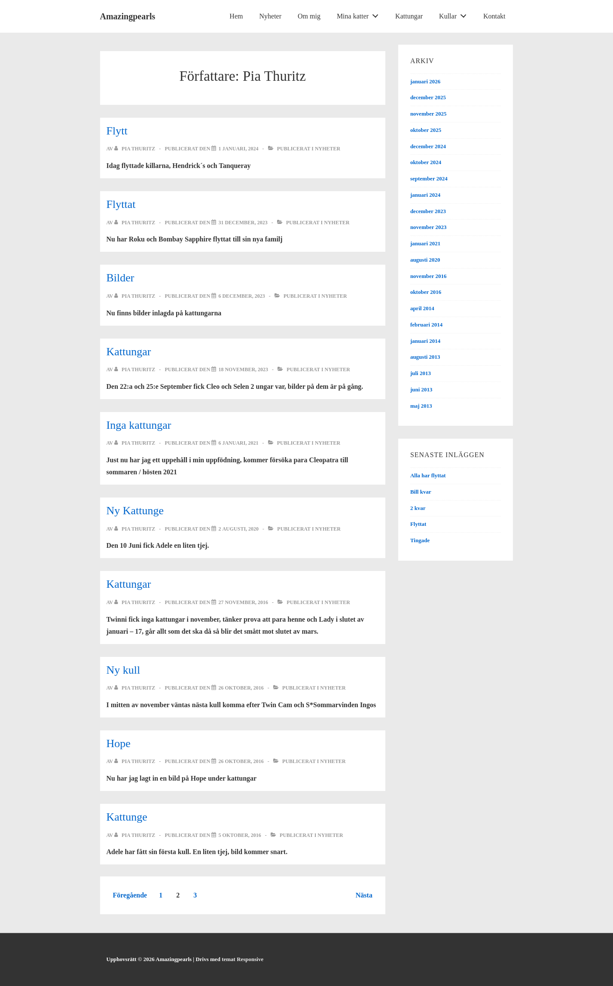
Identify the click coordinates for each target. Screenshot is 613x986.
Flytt (117, 131)
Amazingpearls (128, 16)
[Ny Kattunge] (238, 529)
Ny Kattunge (135, 510)
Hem (236, 16)
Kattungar (409, 16)
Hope (119, 743)
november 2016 (428, 276)
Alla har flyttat (428, 475)
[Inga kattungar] (238, 443)
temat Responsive (242, 959)
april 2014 (422, 308)
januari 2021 (425, 243)
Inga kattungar (139, 425)
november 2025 (428, 113)
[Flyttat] (242, 223)
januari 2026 (425, 81)
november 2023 (428, 227)
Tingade (420, 540)
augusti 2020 (425, 259)
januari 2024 (425, 195)
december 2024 (428, 146)
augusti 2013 (425, 357)
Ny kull (123, 670)
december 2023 (428, 211)
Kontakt (494, 16)
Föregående (130, 895)
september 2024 (429, 178)
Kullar (455, 14)
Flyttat (121, 204)
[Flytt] (238, 149)
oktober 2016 (425, 292)
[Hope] (240, 761)
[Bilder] (241, 296)
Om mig (309, 16)
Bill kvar (420, 491)
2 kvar (418, 508)
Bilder (120, 278)
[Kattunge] (239, 835)
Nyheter (270, 16)
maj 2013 (421, 406)
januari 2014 (425, 341)
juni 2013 (421, 389)
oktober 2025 (425, 130)
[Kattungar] (243, 369)
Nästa (364, 895)
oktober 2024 (425, 162)
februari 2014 (426, 324)
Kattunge (127, 817)
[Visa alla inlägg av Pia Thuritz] (135, 149)
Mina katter (360, 14)
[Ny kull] (240, 688)
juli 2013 (420, 373)
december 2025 (428, 97)
